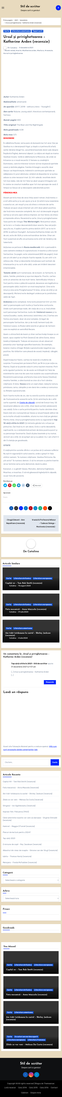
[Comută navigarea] (3, 7)
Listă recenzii (10, 1088)
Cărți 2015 (33, 1088)
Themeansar (49, 1083)
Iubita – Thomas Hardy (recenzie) (17, 856)
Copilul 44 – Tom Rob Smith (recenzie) (23, 583)
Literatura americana (21, 31)
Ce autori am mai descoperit (26, 1037)
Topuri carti (37, 31)
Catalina (13, 48)
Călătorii (24, 1093)
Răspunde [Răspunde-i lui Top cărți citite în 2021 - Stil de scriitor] (50, 682)
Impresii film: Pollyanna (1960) (16, 812)
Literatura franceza (36, 1040)
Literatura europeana (42, 578)
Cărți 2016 (44, 1088)
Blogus (38, 1083)
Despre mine (35, 1093)
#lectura (40, 51)
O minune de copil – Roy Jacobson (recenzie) (22, 844)
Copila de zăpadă (27, 402)
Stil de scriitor (30, 6)
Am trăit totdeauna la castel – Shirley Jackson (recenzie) (27, 794)
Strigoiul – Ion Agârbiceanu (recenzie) (19, 806)
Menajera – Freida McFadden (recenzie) (20, 862)
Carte (6, 31)
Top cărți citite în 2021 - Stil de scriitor (29, 663)
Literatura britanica (22, 578)
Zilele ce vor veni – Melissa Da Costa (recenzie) (23, 800)
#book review (10, 51)
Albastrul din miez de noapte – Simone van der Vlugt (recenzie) (30, 850)
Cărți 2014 (22, 1088)
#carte (18, 51)
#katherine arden (29, 51)
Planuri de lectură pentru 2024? (17, 832)
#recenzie (49, 51)
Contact (54, 1088)
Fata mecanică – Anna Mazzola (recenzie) (25, 609)
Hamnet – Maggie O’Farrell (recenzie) (19, 826)
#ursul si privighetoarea (13, 53)
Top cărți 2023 (9, 838)
